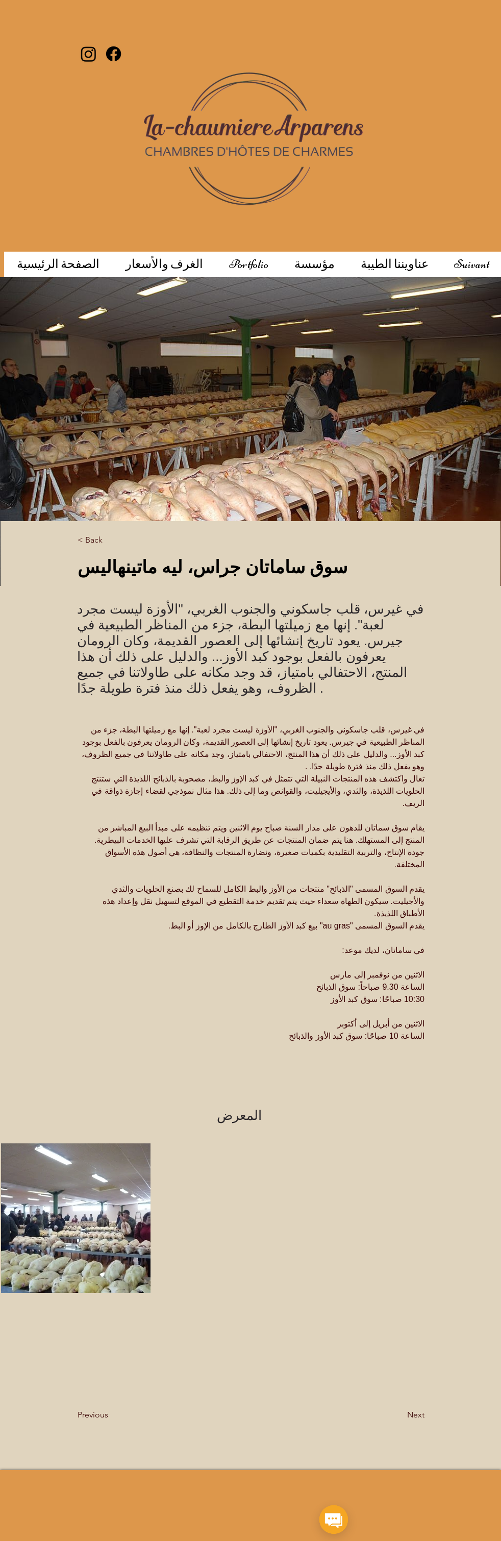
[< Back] (111, 540)
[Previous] (118, 1415)
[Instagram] (88, 54)
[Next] (390, 1415)
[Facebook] (113, 54)
